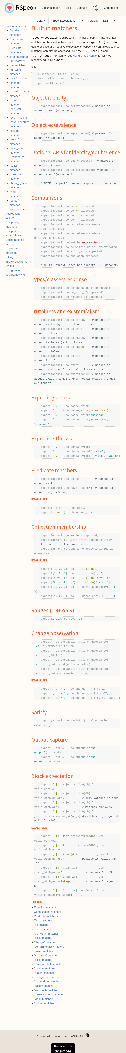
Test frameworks (16, 274)
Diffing (9, 257)
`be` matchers (18, 65)
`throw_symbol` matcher (48, 994)
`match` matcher (44, 972)
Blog (68, 7)
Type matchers (19, 56)
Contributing (111, 7)
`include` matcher (44, 968)
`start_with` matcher (46, 990)
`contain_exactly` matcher (49, 946)
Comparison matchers (47, 911)
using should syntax (85, 55)
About (32, 7)
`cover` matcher (43, 951)
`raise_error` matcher (47, 977)
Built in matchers (16, 26)
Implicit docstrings (16, 261)
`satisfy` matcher (44, 985)
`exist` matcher (19, 78)
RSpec (24, 8)
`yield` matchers (43, 999)
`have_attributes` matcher (49, 964)
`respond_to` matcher (47, 981)
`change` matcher (45, 942)
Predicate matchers (46, 916)
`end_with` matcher (46, 955)
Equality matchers (45, 907)
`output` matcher (44, 1003)
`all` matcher (17, 61)
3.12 (105, 20)
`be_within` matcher (46, 933)
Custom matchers (16, 209)
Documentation (51, 7)
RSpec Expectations (63, 20)
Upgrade (82, 7)
